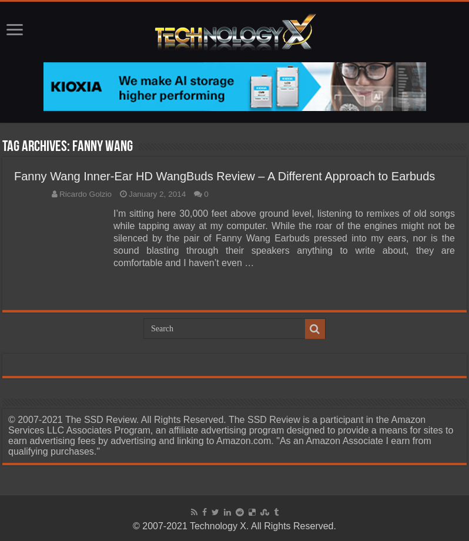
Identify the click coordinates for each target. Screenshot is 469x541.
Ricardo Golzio (85, 194)
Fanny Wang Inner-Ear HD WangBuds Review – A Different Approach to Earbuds (224, 176)
